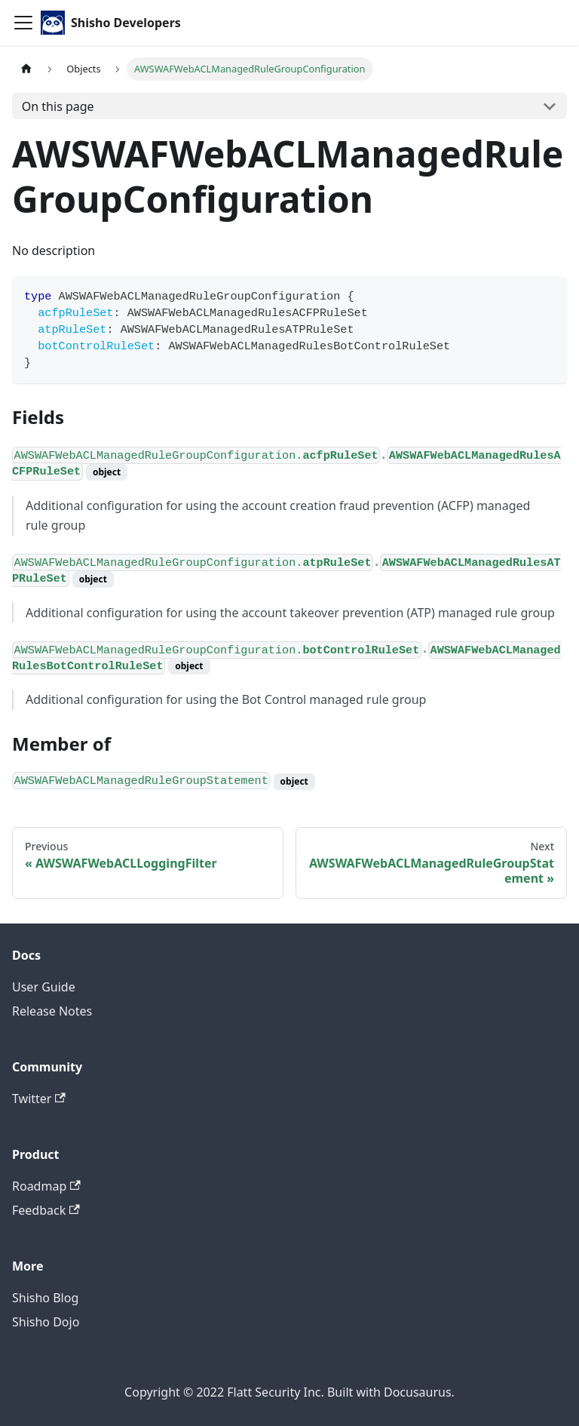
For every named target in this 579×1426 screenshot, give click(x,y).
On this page (58, 106)
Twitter (39, 1098)
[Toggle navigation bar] (23, 22)
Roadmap (46, 1186)
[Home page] (26, 69)
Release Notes (52, 1011)
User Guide (43, 987)
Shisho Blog (45, 1297)
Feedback (46, 1210)
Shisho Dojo (45, 1322)
